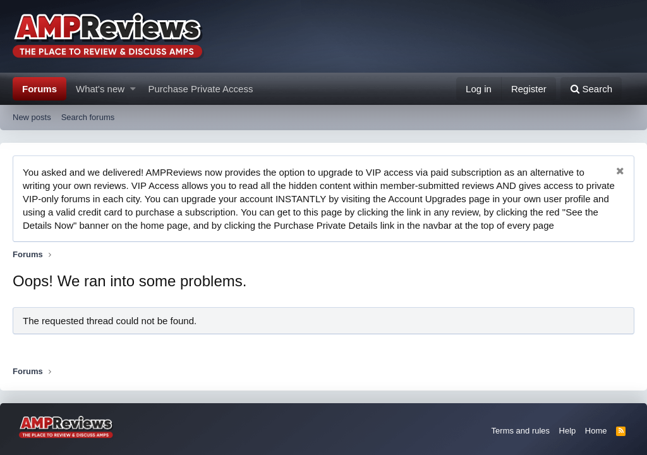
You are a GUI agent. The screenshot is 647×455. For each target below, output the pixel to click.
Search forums (88, 117)
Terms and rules (521, 430)
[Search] (591, 88)
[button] (133, 88)
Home (596, 430)
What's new (100, 88)
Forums (39, 88)
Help (567, 430)
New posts (32, 117)
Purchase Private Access (200, 88)
